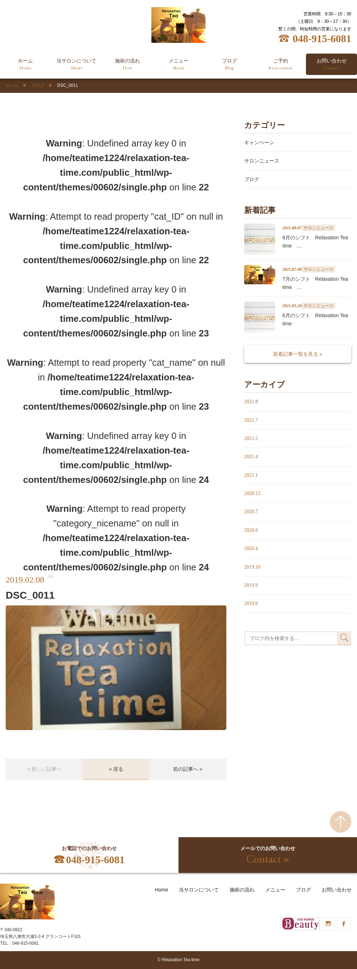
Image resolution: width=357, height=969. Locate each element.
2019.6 (251, 603)
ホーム (25, 64)
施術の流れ (127, 64)
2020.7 (251, 511)
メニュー (178, 64)
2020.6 (251, 530)
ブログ (229, 64)
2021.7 (251, 420)
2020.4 (251, 548)
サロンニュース (261, 161)
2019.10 (252, 567)
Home (161, 890)
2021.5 (251, 438)
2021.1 (251, 475)
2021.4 (251, 456)
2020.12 (252, 493)
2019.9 (251, 585)
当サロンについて (76, 64)
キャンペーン (259, 142)
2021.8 (251, 401)
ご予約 (280, 64)
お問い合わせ (337, 890)
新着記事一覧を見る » (297, 354)
